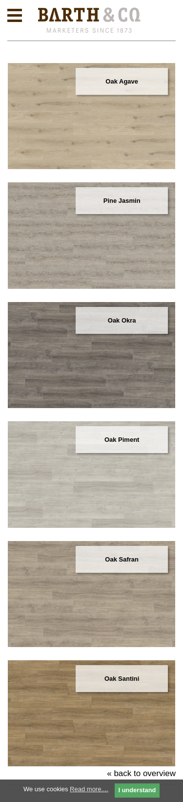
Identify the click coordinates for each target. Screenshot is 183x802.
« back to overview (141, 773)
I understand (137, 790)
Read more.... (89, 789)
